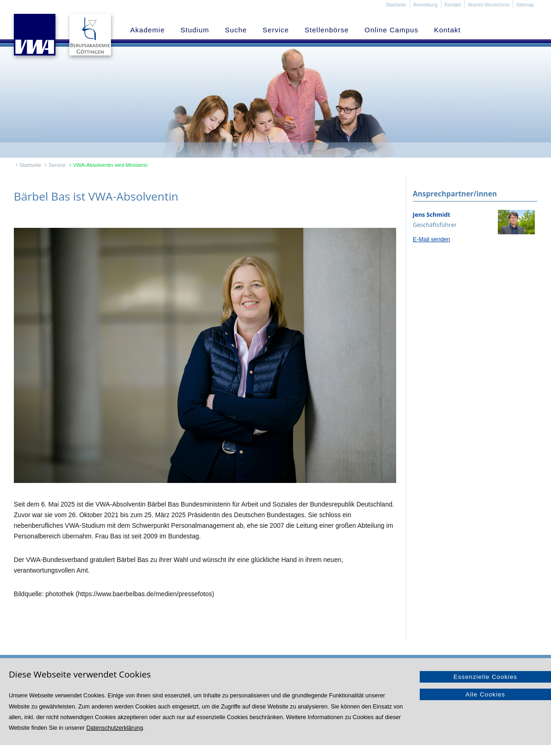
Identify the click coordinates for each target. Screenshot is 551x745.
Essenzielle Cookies (485, 676)
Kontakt (453, 4)
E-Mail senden (431, 239)
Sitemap (525, 4)
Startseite (396, 4)
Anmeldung (425, 4)
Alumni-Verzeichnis (488, 4)
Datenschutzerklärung (114, 728)
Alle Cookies (485, 694)
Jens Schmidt (431, 215)
